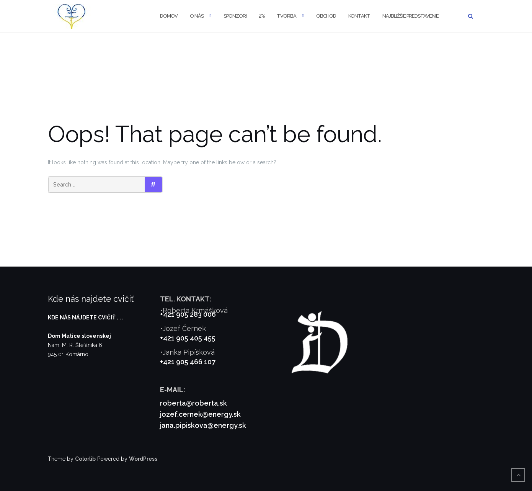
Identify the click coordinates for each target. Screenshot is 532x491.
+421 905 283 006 (188, 314)
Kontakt (359, 16)
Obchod (326, 16)
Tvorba (286, 16)
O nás (197, 16)
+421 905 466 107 (187, 362)
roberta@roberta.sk (193, 403)
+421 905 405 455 (187, 338)
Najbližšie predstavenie (410, 16)
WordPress (143, 459)
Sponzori (235, 16)
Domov (169, 16)
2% (261, 16)
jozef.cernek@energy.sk (200, 414)
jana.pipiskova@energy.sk (203, 425)
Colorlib (85, 459)
